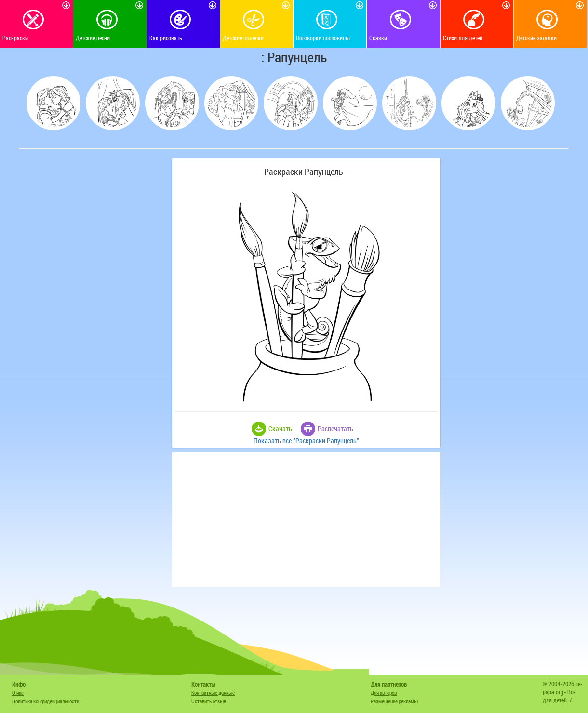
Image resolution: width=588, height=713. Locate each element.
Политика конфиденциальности (45, 701)
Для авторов (384, 692)
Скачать (280, 428)
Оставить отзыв (208, 701)
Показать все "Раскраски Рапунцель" (306, 440)
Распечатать (335, 428)
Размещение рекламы (394, 701)
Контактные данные (213, 692)
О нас (18, 692)
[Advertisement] (94, 303)
